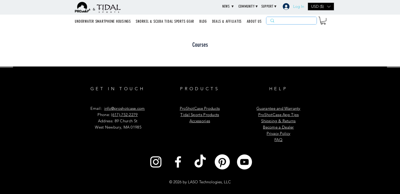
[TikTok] (200, 161)
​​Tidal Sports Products (199, 114)
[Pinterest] (222, 161)
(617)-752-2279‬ (124, 114)
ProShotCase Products (200, 108)
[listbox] (321, 6)
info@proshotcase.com (124, 108)
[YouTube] (244, 161)
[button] (228, 6)
